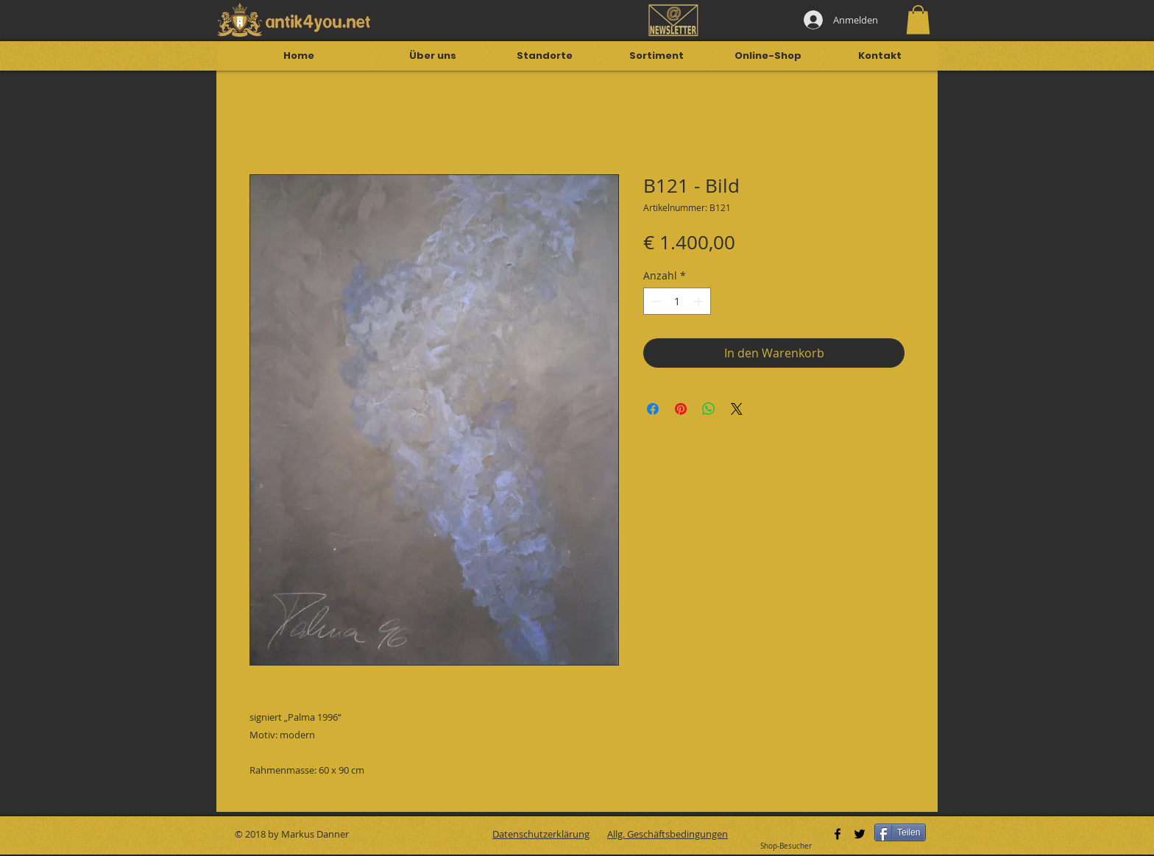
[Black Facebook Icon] (837, 834)
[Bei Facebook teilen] (653, 409)
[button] (918, 19)
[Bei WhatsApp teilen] (709, 409)
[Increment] (699, 301)
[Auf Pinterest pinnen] (681, 409)
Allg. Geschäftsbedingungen (667, 834)
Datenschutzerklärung (541, 834)
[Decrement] (654, 301)
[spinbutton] (677, 301)
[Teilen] (900, 832)
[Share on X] (737, 409)
